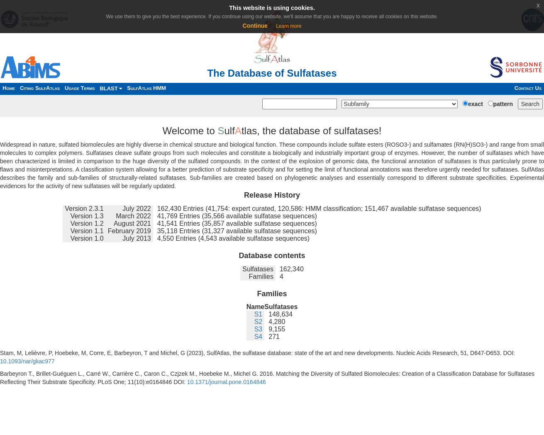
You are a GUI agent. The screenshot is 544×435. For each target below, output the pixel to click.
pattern (503, 104)
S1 (258, 314)
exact (475, 104)
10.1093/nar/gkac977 (27, 361)
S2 (258, 321)
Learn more (288, 26)
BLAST (111, 88)
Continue (255, 25)
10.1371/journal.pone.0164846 (226, 382)
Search (530, 104)
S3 (258, 329)
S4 (258, 336)
